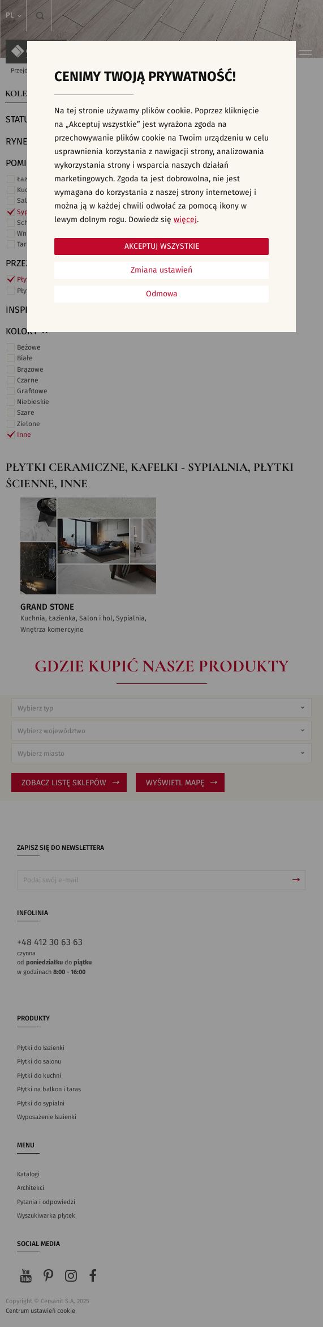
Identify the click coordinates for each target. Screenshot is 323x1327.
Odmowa (162, 294)
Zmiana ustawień (161, 270)
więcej (185, 220)
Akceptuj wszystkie (161, 246)
